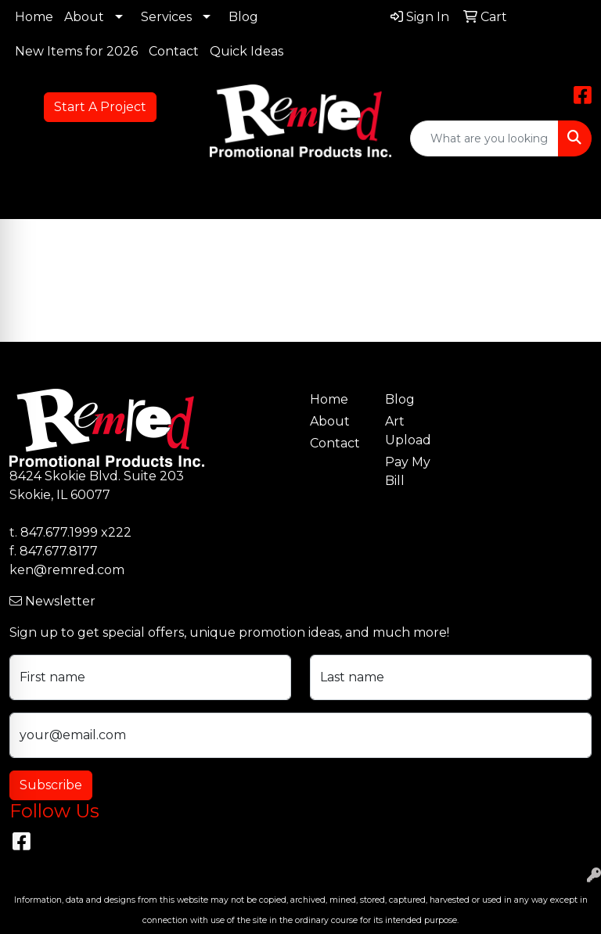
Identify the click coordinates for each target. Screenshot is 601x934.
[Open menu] (569, 196)
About (84, 16)
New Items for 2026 (76, 51)
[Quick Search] (484, 138)
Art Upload (408, 430)
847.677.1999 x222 (75, 532)
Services (166, 16)
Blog (243, 16)
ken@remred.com (66, 569)
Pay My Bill (407, 471)
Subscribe (51, 785)
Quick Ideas (246, 51)
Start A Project (100, 106)
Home (34, 16)
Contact (174, 51)
